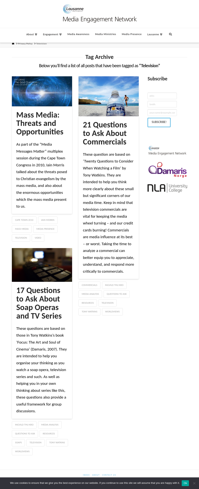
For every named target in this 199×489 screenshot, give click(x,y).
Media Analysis (90, 293)
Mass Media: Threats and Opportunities (39, 123)
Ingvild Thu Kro (114, 285)
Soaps (18, 442)
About (96, 475)
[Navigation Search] (170, 34)
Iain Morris (48, 219)
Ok (185, 483)
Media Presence (45, 228)
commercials (89, 285)
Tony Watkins (89, 311)
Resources (88, 302)
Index (86, 475)
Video (38, 237)
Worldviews (112, 311)
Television (21, 237)
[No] (194, 483)
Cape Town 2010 (24, 219)
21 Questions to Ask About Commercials (105, 133)
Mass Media (22, 228)
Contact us (109, 475)
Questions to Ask (117, 293)
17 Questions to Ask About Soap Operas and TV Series (39, 303)
